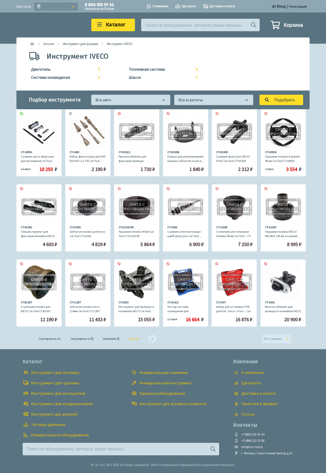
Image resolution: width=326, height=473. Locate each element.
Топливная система (161, 69)
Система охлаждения (63, 77)
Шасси (161, 77)
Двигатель (63, 69)
